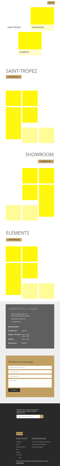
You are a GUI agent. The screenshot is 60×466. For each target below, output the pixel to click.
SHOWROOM (38, 27)
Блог (17, 449)
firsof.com (21, 463)
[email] (30, 367)
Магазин (51, 2)
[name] (30, 376)
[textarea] (30, 383)
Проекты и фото (20, 447)
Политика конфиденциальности (41, 442)
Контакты (19, 455)
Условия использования (39, 444)
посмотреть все (14, 77)
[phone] (30, 372)
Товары (18, 452)
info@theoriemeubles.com (18, 319)
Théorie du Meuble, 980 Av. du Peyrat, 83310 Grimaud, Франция (20, 315)
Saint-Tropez (14, 27)
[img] (17, 19)
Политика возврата (37, 447)
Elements (24, 52)
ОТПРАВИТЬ (14, 390)
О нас (17, 444)
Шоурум (18, 442)
